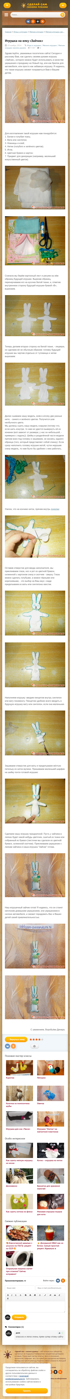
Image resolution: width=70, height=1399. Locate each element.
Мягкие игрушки (50, 45)
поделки (55, 509)
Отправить (19, 1317)
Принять (27, 1390)
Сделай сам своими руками (35, 5)
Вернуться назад (16, 1039)
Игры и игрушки (34, 45)
